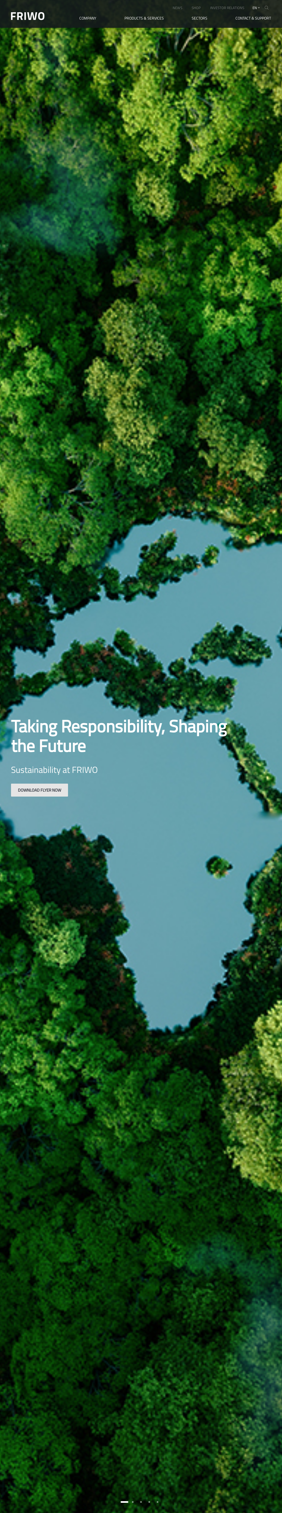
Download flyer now (39, 790)
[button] (124, 1502)
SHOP (196, 7)
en (255, 7)
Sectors (199, 18)
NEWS (177, 7)
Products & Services (144, 18)
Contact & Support (253, 18)
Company (87, 18)
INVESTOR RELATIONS (227, 7)
